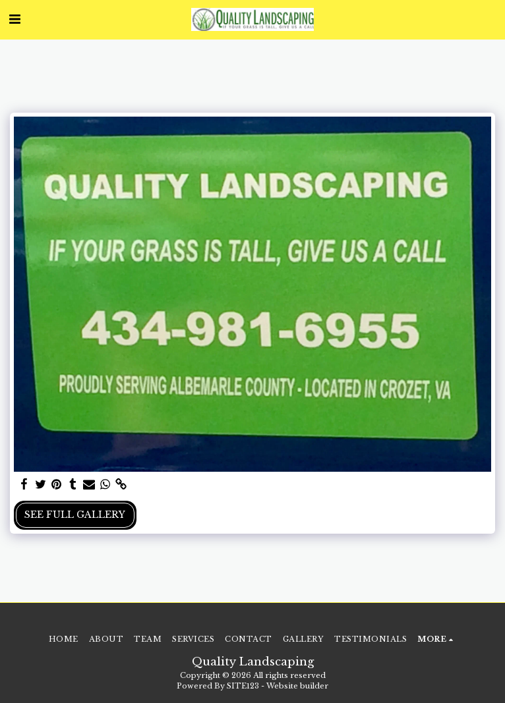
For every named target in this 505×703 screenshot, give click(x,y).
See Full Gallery (74, 514)
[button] (14, 19)
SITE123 (243, 685)
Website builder (297, 685)
